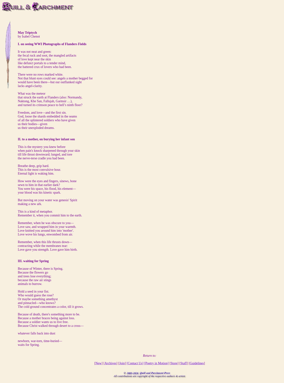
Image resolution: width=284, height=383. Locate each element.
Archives (110, 363)
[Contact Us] (135, 363)
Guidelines (197, 363)
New (98, 363)
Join (122, 363)
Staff (183, 363)
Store (174, 363)
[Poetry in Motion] (156, 363)
